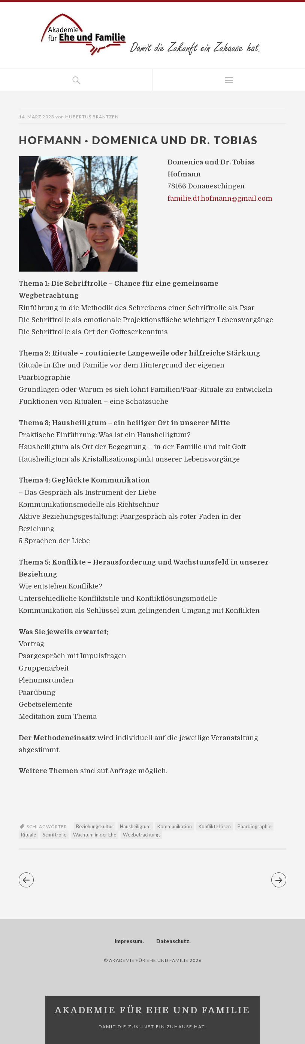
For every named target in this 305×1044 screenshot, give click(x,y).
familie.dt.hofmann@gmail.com (219, 198)
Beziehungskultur (94, 826)
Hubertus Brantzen (92, 116)
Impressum (128, 941)
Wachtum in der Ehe (94, 835)
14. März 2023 (36, 116)
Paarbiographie (254, 826)
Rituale (28, 835)
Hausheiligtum (135, 826)
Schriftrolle (54, 835)
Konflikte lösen (215, 826)
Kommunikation (174, 826)
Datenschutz (172, 941)
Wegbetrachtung (141, 835)
